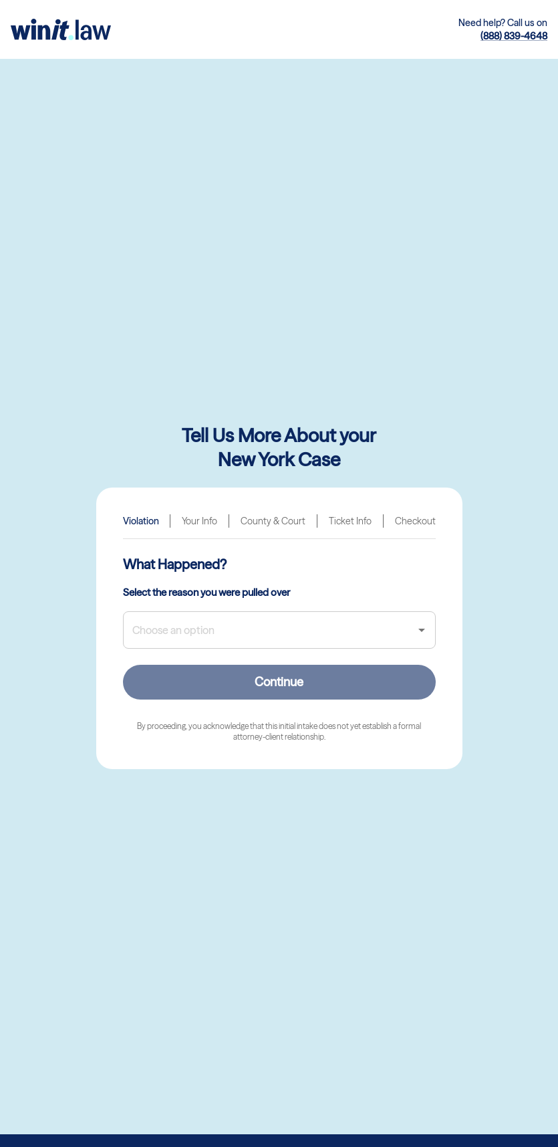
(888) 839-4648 (513, 36)
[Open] (421, 630)
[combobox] (269, 630)
